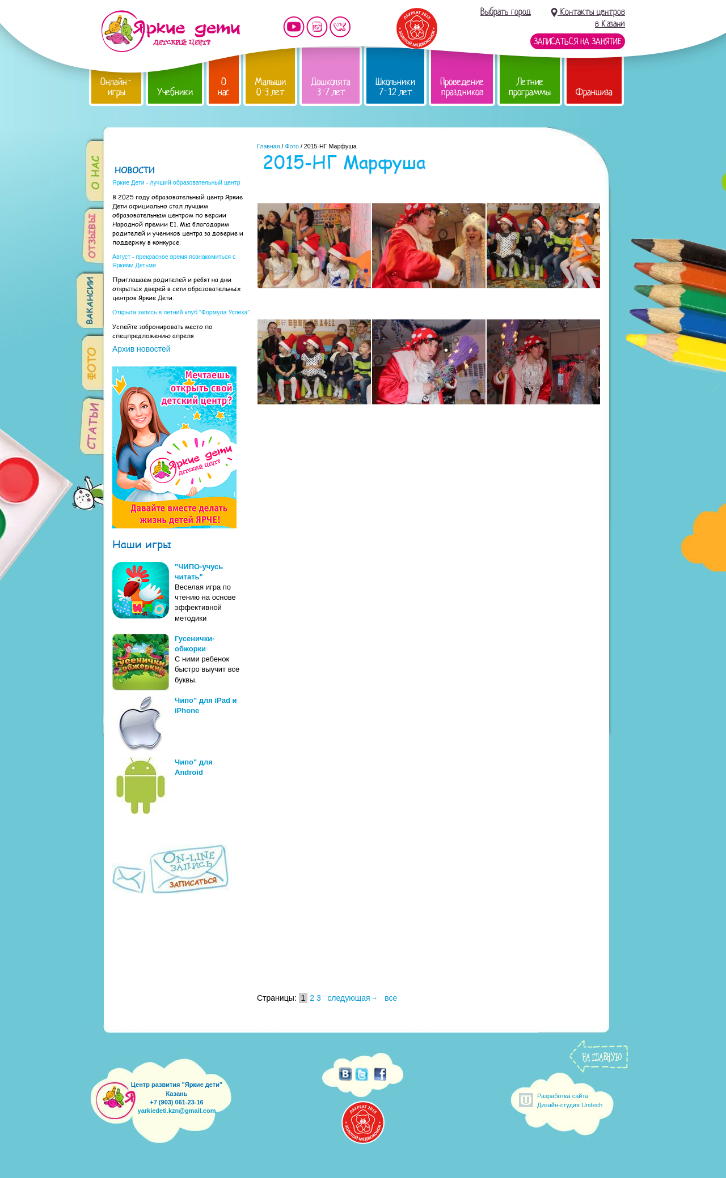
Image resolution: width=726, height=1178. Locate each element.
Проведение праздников (462, 87)
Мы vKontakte (340, 26)
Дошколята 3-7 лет (331, 87)
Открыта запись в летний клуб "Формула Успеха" (181, 312)
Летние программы (530, 87)
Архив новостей (141, 348)
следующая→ (352, 997)
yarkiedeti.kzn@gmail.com (177, 1110)
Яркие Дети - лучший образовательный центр (176, 182)
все (391, 997)
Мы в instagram (317, 26)
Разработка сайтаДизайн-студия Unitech (569, 1100)
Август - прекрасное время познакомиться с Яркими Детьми (173, 260)
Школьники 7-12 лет (395, 87)
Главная (268, 146)
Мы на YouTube (294, 26)
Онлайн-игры (116, 87)
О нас (224, 87)
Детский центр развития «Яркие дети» (170, 31)
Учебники (175, 92)
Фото (291, 146)
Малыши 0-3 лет (270, 87)
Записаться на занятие (578, 41)
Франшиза (594, 92)
